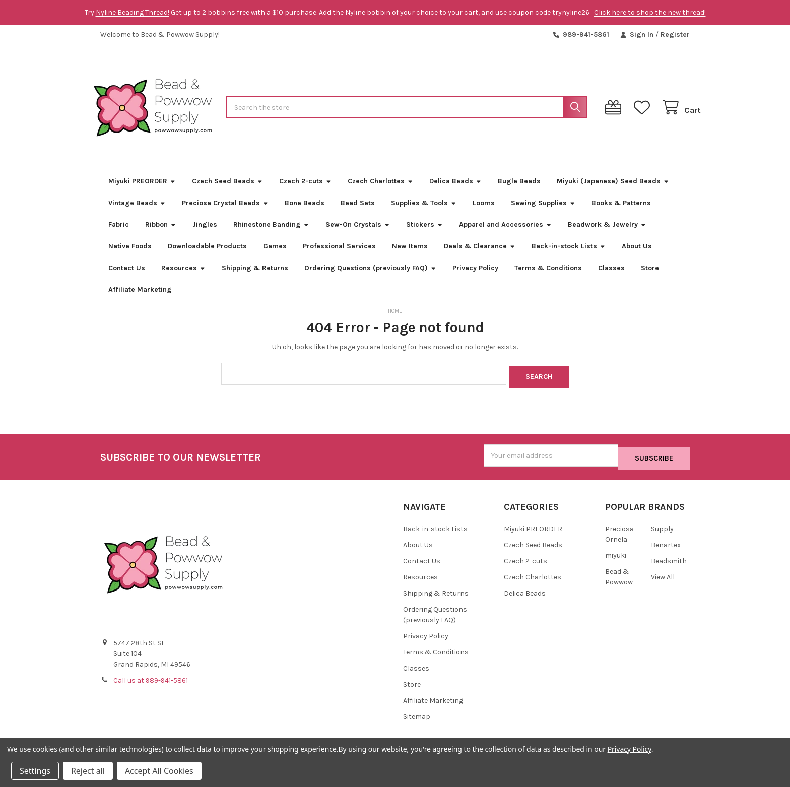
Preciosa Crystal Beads (225, 214)
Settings (35, 770)
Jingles (204, 235)
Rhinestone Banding (271, 235)
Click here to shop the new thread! (650, 12)
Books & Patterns (621, 214)
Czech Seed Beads (227, 192)
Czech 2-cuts (305, 192)
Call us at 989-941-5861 (150, 685)
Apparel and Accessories (505, 235)
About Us (637, 257)
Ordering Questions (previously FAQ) (370, 279)
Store (650, 279)
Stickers (424, 235)
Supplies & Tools (423, 214)
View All (663, 581)
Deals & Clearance (479, 257)
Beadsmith (669, 565)
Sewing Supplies (543, 214)
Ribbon (160, 235)
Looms (484, 214)
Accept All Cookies (159, 770)
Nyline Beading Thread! (132, 12)
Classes (611, 279)
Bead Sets (358, 214)
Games (275, 257)
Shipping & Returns (255, 279)
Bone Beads (304, 214)
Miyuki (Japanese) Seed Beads (613, 192)
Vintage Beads (137, 214)
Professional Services (339, 257)
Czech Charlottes (380, 192)
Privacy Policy (475, 279)
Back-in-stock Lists (569, 257)
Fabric (118, 235)
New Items (410, 257)
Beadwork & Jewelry (607, 235)
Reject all (88, 770)
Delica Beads (455, 192)
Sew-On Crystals (357, 235)
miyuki (615, 560)
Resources (183, 279)
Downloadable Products (207, 257)
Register (675, 34)
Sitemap (416, 721)
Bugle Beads (519, 192)
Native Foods (130, 257)
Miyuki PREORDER (142, 192)
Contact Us (126, 279)
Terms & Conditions (548, 279)
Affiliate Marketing (140, 300)
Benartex (666, 549)
